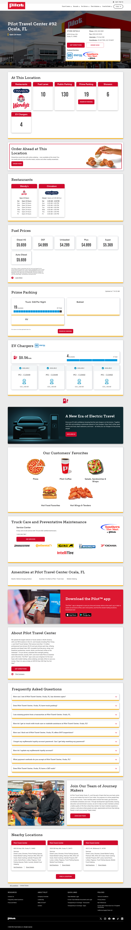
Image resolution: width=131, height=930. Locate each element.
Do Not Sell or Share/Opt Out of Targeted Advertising (109, 906)
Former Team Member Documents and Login (80, 899)
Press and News (12, 902)
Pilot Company (19, 674)
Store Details (30, 867)
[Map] (87, 656)
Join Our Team (80, 816)
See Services (30, 539)
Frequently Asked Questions (15, 899)
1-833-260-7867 (21, 534)
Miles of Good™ (42, 902)
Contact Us (11, 896)
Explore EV (71, 434)
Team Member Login (73, 896)
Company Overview (43, 896)
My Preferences (102, 902)
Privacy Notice (101, 899)
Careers (40, 905)
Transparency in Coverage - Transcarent (78, 902)
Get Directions (76, 45)
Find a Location (65, 876)
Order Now (95, 45)
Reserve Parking (86, 102)
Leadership (41, 899)
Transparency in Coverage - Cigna (77, 905)
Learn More (18, 278)
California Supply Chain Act (105, 910)
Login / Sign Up (119, 2)
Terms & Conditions (103, 896)
